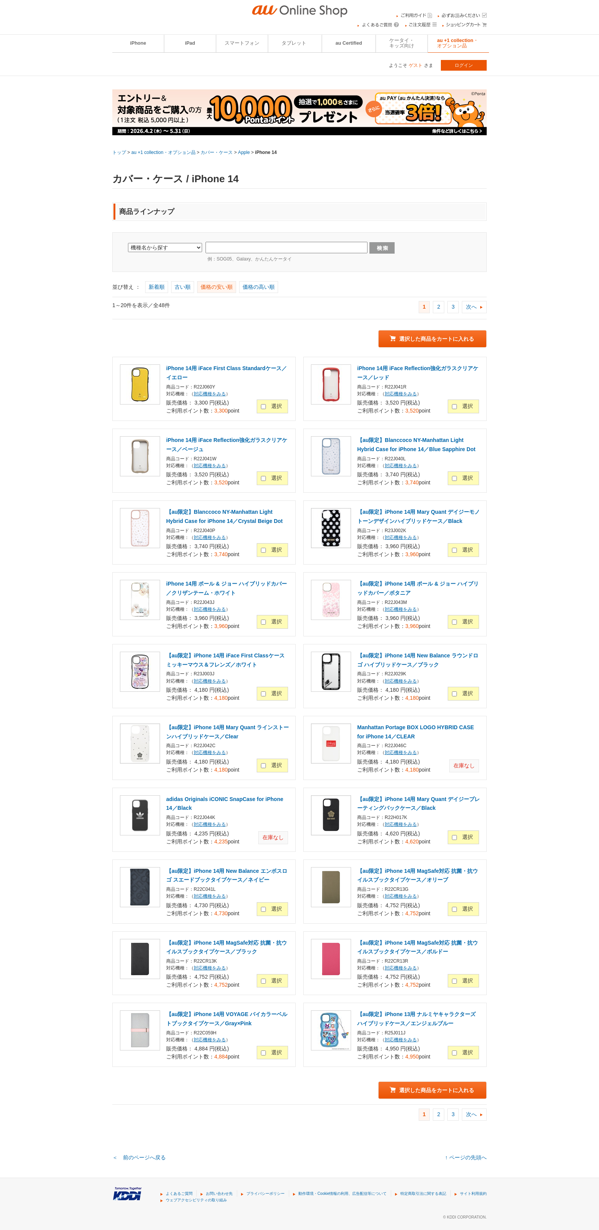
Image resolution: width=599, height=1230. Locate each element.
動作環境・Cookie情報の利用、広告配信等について (342, 1193)
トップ (119, 152)
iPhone (138, 43)
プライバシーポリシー (265, 1193)
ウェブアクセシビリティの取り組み (196, 1200)
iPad (190, 43)
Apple (244, 152)
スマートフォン (242, 43)
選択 (276, 406)
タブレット (294, 43)
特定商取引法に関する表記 (423, 1193)
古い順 (183, 287)
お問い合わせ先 (219, 1193)
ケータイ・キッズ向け (401, 43)
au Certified (348, 43)
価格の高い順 (259, 287)
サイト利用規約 (473, 1193)
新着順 (157, 287)
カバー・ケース (217, 152)
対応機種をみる (210, 394)
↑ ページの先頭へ (466, 1157)
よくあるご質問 (179, 1193)
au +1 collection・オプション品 (457, 43)
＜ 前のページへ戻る (139, 1157)
